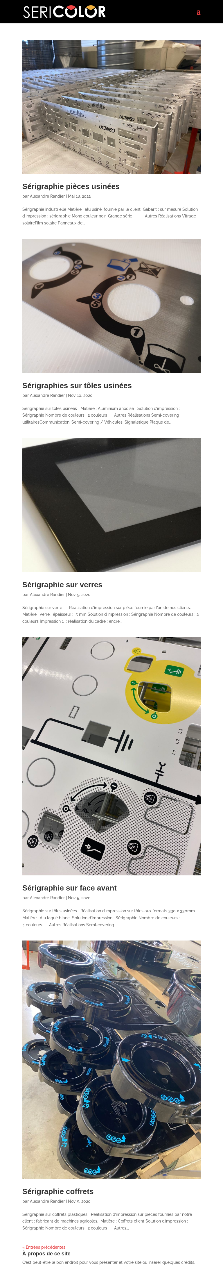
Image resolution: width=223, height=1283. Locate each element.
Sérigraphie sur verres (62, 584)
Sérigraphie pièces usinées (71, 186)
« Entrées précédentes (43, 1247)
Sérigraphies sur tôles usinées (77, 385)
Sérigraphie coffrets (58, 1191)
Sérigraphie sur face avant (69, 888)
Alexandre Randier (47, 196)
